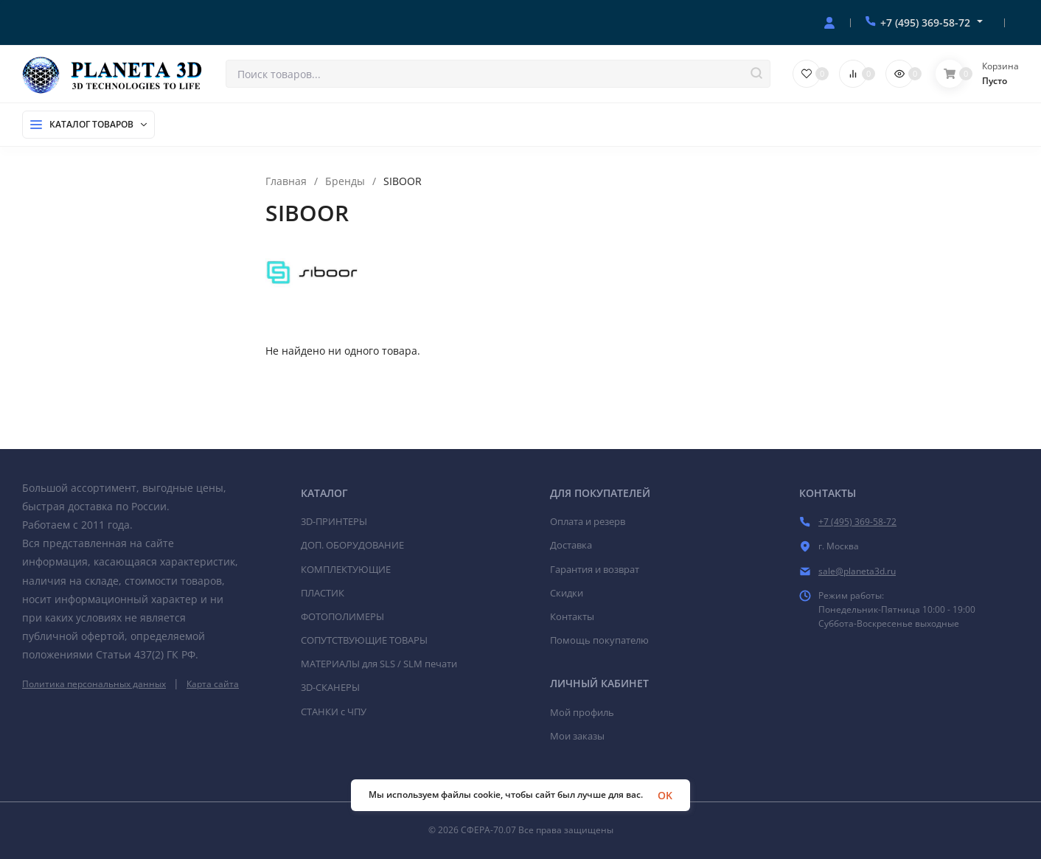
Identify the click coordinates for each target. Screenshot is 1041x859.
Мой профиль (582, 712)
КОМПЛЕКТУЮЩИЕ (346, 569)
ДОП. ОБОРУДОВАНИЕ (352, 545)
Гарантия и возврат (594, 569)
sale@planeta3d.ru (857, 571)
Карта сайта (213, 684)
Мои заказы (577, 736)
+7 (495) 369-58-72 (925, 22)
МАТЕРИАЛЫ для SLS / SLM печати (379, 663)
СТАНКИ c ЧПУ (333, 711)
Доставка (571, 545)
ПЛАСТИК (322, 592)
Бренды (345, 181)
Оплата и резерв (587, 521)
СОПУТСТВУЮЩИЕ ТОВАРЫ (364, 640)
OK (665, 795)
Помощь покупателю (599, 640)
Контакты (572, 616)
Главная (286, 181)
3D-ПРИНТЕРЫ (334, 521)
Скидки (566, 592)
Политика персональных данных (94, 684)
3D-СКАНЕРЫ (330, 687)
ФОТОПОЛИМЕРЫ (342, 616)
